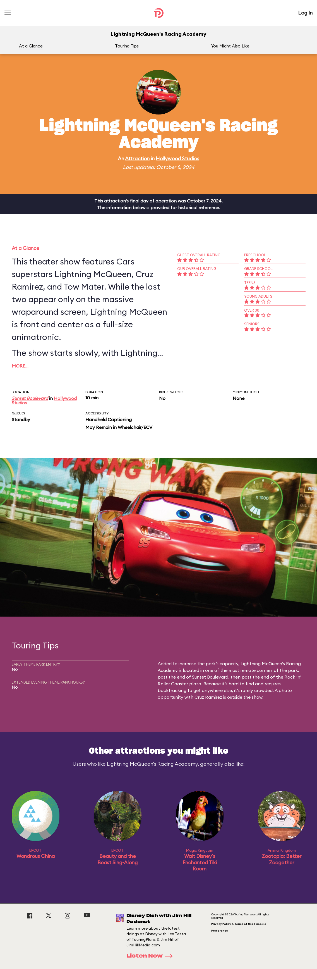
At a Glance (31, 46)
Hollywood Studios (177, 158)
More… (20, 366)
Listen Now (151, 956)
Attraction (137, 158)
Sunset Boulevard (30, 398)
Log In (305, 12)
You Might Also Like (230, 46)
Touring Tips (127, 46)
